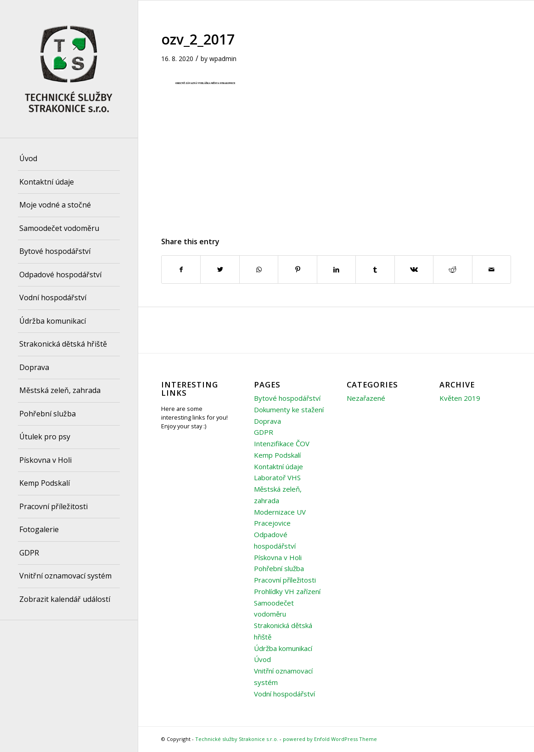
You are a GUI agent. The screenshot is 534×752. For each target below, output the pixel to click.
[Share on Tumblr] (375, 269)
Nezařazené (366, 398)
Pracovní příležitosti (285, 579)
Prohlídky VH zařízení (287, 591)
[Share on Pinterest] (297, 269)
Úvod (262, 659)
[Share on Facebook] (181, 269)
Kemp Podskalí (277, 455)
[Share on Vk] (414, 269)
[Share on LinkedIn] (336, 269)
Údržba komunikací (283, 648)
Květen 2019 (459, 398)
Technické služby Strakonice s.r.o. (236, 738)
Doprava (267, 421)
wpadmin (222, 58)
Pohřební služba (279, 568)
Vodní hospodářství (284, 693)
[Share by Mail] (491, 269)
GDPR (263, 432)
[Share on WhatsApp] (259, 269)
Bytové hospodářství (287, 398)
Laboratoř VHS (277, 477)
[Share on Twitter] (220, 269)
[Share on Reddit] (452, 269)
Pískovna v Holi (278, 557)
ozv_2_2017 (198, 39)
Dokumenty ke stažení (289, 409)
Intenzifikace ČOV (281, 443)
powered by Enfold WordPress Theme (330, 738)
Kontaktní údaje (278, 466)
